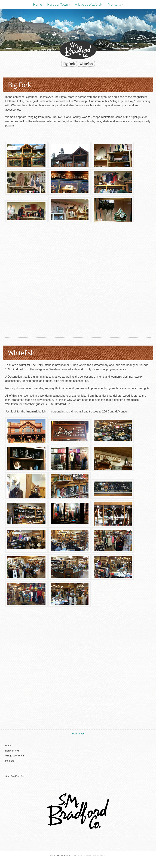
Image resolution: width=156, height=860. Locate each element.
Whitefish (86, 64)
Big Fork (69, 64)
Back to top (78, 733)
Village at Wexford (88, 4)
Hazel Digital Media (96, 855)
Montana (114, 4)
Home (37, 4)
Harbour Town (57, 4)
